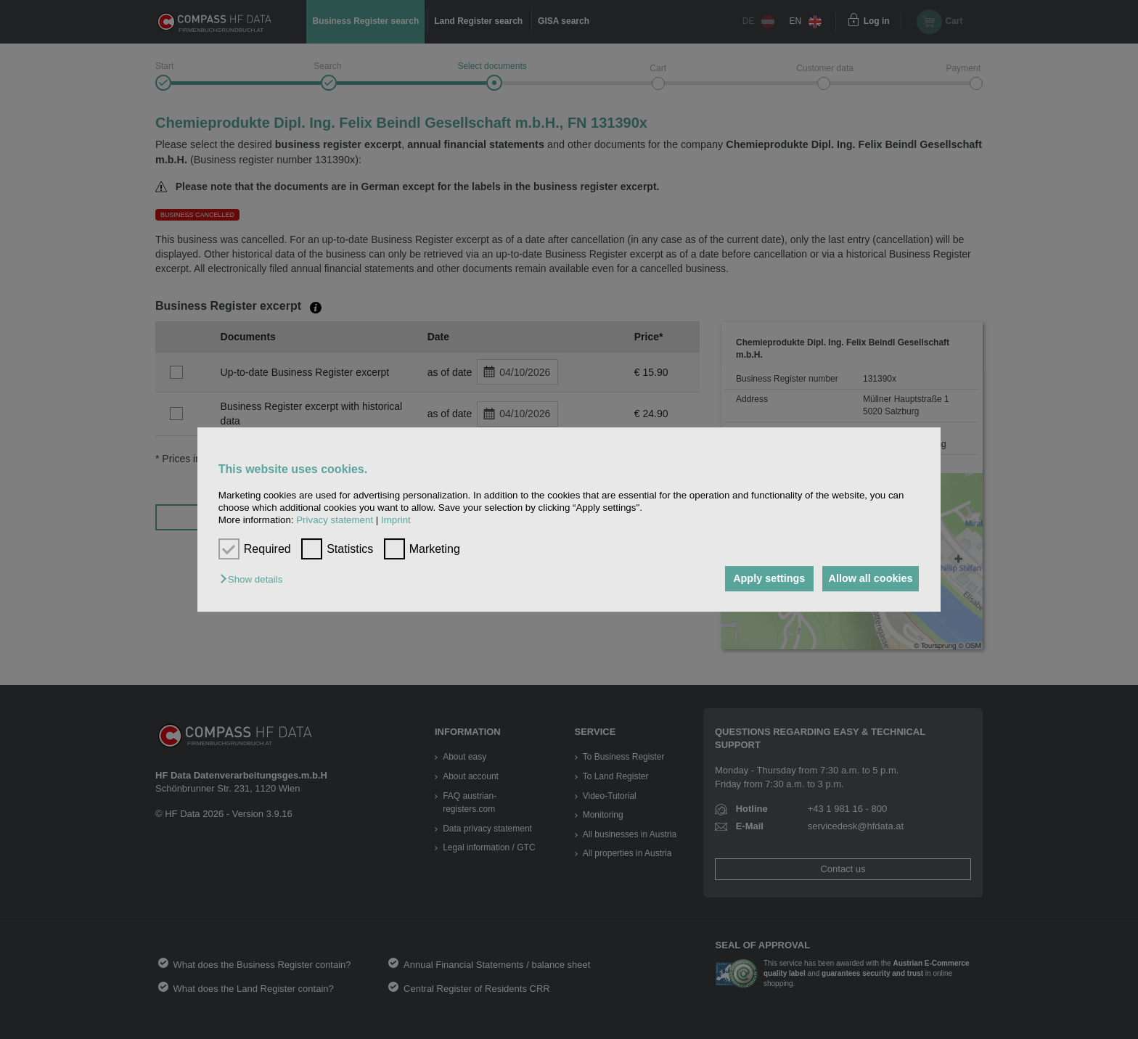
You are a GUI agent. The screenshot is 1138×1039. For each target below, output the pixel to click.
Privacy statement (334, 520)
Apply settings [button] (761, 579)
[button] (254, 580)
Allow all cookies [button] (868, 579)
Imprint (396, 520)
